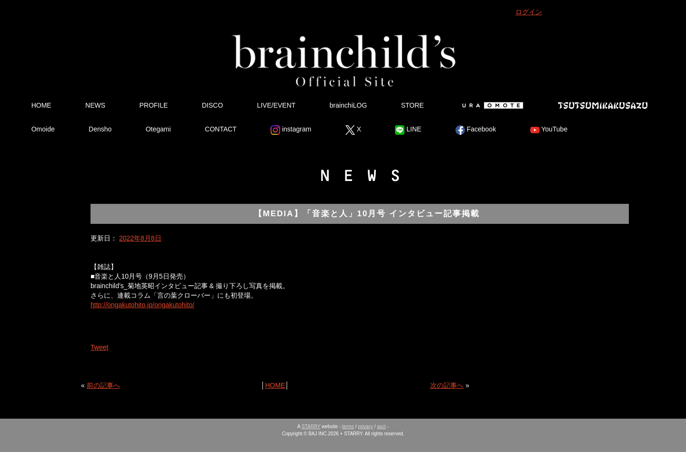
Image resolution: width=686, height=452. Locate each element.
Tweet (99, 347)
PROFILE (153, 105)
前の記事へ (103, 385)
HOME (41, 105)
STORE (412, 105)
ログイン (528, 12)
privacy (365, 426)
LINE (408, 130)
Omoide (43, 129)
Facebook (475, 130)
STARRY (311, 426)
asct (381, 426)
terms (348, 426)
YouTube (549, 130)
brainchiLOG (348, 105)
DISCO (212, 105)
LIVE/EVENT (276, 105)
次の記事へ (447, 385)
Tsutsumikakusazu (603, 105)
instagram (291, 130)
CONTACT (221, 129)
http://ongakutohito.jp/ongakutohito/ (142, 305)
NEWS (95, 105)
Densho (100, 129)
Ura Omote (491, 105)
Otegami (158, 129)
